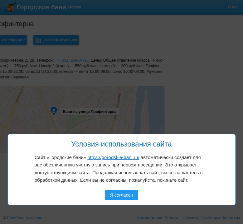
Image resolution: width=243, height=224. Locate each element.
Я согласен (121, 195)
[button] (25, 97)
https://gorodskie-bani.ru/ (113, 157)
